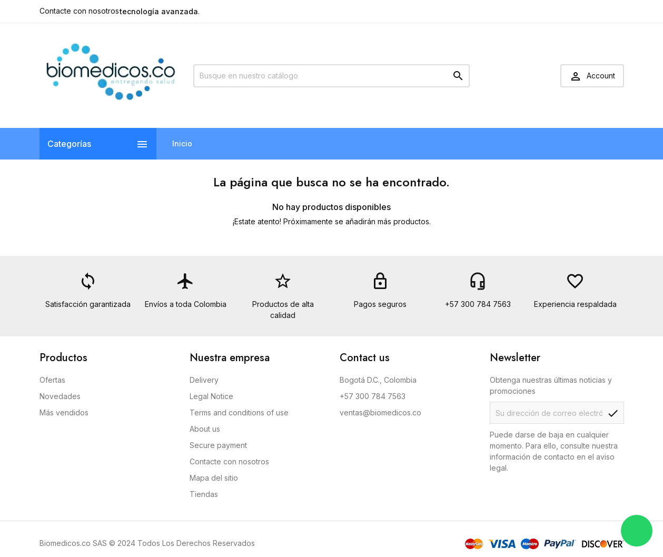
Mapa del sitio (214, 477)
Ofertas (52, 379)
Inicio (182, 143)
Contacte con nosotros (79, 10)
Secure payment (218, 445)
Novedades (60, 396)
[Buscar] (331, 75)
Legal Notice (211, 396)
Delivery (204, 379)
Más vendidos (63, 412)
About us (205, 428)
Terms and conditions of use (239, 412)
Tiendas (204, 494)
